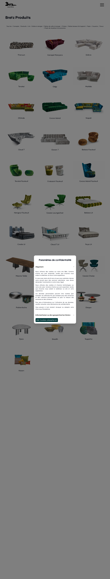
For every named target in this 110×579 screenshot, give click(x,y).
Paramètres (46, 309)
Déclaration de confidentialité (60, 304)
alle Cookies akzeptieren (46, 320)
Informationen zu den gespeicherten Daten (55, 315)
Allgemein (55, 267)
